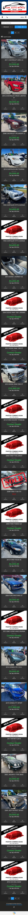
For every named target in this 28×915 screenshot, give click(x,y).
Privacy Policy (14, 904)
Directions (20, 904)
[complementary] (23, 910)
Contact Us (8, 904)
